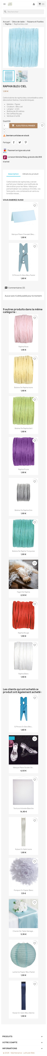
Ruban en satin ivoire (23, 849)
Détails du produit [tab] (31, 174)
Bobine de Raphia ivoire (23, 387)
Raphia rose (23, 346)
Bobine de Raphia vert (23, 428)
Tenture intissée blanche (23, 808)
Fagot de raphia (23, 592)
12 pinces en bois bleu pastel (23, 275)
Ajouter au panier (23, 125)
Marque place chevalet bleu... (23, 234)
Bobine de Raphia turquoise (23, 551)
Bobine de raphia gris (23, 510)
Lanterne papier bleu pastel (23, 972)
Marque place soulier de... (23, 767)
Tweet (19, 142)
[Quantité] (6, 125)
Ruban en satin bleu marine (23, 1013)
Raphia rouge (23, 633)
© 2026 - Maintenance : (13, 1053)
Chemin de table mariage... (23, 931)
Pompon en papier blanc (23, 890)
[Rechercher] (23, 11)
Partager (13, 142)
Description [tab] (13, 174)
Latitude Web (29, 1053)
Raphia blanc (23, 674)
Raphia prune (23, 469)
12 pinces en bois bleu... (23, 727)
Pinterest (25, 142)
